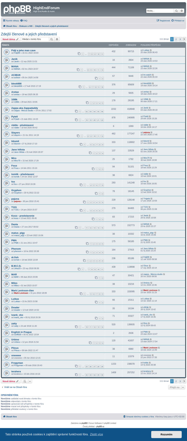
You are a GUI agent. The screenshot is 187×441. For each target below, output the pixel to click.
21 (98, 120)
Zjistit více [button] (96, 434)
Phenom (16, 248)
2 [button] (176, 39)
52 (86, 111)
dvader (17, 310)
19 (90, 120)
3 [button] (180, 39)
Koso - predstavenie (22, 215)
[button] (184, 39)
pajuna (146, 132)
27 (94, 366)
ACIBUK (16, 75)
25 (86, 366)
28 (98, 366)
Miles (14, 283)
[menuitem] (23, 20)
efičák (146, 307)
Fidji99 (17, 53)
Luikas (146, 50)
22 (102, 120)
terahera (16, 371)
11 (102, 54)
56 (102, 111)
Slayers (15, 132)
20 (94, 120)
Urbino (15, 339)
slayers (17, 135)
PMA (14, 240)
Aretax (15, 92)
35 (98, 375)
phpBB (84, 423)
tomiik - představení (22, 174)
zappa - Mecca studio (23, 110)
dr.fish (15, 257)
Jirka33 (17, 268)
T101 (14, 207)
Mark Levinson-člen (22, 290)
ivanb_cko (17, 315)
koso (16, 218)
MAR (14, 274)
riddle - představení (22, 125)
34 (94, 375)
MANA (146, 59)
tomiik (16, 177)
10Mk (14, 99)
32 (86, 375)
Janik (14, 59)
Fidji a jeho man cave (23, 50)
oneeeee (16, 355)
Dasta (14, 224)
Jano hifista (18, 149)
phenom (17, 251)
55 (98, 111)
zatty (14, 323)
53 (90, 111)
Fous (14, 165)
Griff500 (17, 334)
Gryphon (16, 190)
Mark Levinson (21, 293)
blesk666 (16, 83)
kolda (145, 363)
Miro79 (17, 161)
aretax (17, 94)
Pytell (14, 116)
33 (90, 375)
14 (98, 228)
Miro (13, 158)
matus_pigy (18, 233)
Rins (145, 323)
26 (90, 366)
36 (102, 375)
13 (94, 228)
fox (13, 181)
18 (86, 120)
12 (102, 70)
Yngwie (146, 198)
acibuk (17, 77)
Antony (146, 283)
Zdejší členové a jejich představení (29, 34)
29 (102, 366)
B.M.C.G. (16, 266)
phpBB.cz (100, 427)
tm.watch (147, 75)
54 (94, 111)
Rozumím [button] (166, 434)
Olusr (145, 266)
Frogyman (17, 363)
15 (102, 228)
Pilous (15, 348)
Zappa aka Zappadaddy (24, 108)
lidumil (15, 141)
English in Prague (21, 332)
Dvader (15, 307)
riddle (16, 128)
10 (98, 54)
